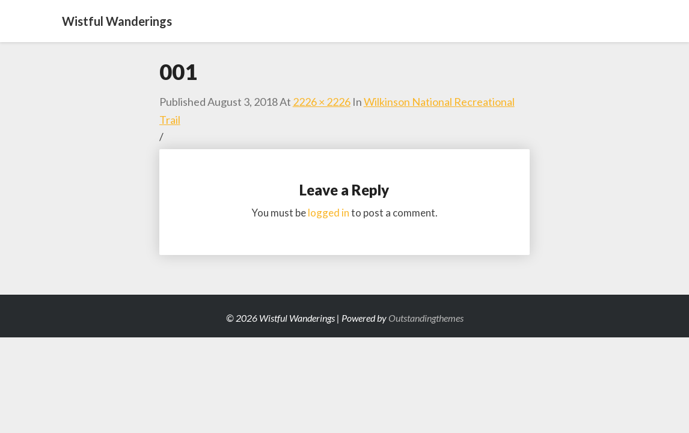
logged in (328, 212)
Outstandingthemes (426, 318)
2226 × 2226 (322, 101)
